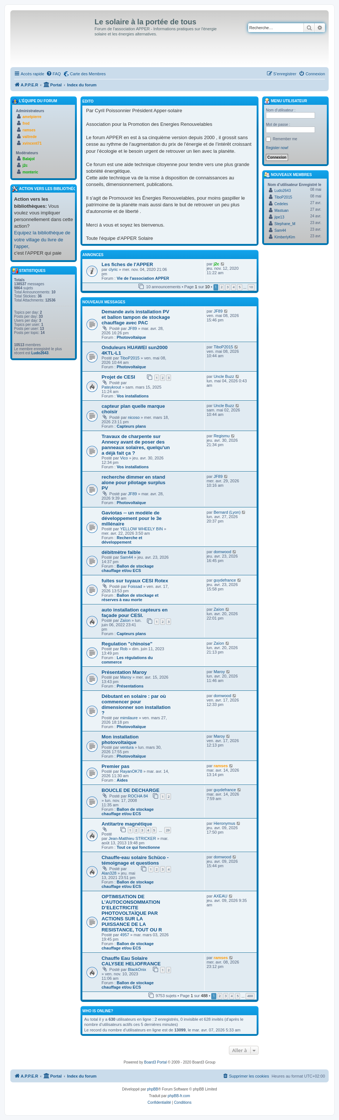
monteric (30, 172)
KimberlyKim (284, 237)
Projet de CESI (118, 377)
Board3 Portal (155, 1062)
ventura (127, 747)
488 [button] (250, 995)
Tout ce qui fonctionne (138, 847)
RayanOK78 (131, 771)
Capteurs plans (131, 426)
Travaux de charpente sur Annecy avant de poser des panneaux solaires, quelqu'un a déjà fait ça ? (136, 445)
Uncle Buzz (223, 376)
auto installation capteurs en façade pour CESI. (135, 612)
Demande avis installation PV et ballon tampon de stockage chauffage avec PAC (136, 317)
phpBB (152, 1089)
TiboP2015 (130, 358)
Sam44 (126, 557)
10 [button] (251, 287)
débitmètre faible (121, 552)
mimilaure (129, 718)
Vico (124, 458)
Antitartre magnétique (127, 824)
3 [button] (228, 287)
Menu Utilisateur (285, 101)
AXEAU (220, 896)
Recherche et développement (122, 539)
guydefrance (224, 580)
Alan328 (109, 873)
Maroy (125, 677)
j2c (216, 264)
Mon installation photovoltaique (120, 739)
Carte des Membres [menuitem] (88, 74)
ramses (220, 766)
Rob (123, 649)
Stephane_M (284, 224)
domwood (222, 551)
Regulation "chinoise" (127, 644)
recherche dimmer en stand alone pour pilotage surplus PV (133, 482)
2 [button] (222, 287)
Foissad (135, 586)
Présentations (130, 686)
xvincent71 (32, 143)
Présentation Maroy (124, 672)
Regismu (221, 436)
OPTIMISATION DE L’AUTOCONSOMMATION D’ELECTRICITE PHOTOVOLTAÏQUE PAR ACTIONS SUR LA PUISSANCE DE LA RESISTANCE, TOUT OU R (132, 913)
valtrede (30, 137)
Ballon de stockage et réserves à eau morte (130, 597)
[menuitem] (53, 73)
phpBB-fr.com (179, 1096)
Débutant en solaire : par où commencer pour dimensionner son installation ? (136, 704)
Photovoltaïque (131, 337)
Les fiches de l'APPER (127, 264)
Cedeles (281, 204)
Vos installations (133, 396)
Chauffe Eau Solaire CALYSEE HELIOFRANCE (131, 960)
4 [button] (233, 287)
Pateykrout (111, 387)
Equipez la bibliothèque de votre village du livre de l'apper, (42, 239)
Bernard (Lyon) (226, 512)
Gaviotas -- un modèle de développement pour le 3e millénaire (132, 518)
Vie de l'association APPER (143, 278)
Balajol (29, 159)
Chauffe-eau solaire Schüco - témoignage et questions (135, 860)
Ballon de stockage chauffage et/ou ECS (128, 568)
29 (168, 830)
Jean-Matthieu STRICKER (132, 838)
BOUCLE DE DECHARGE (131, 790)
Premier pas (116, 766)
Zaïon (125, 620)
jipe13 (279, 217)
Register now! (277, 148)
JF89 (132, 328)
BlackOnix (137, 969)
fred (26, 123)
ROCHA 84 (138, 796)
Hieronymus (224, 823)
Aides (122, 780)
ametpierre (32, 117)
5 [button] (239, 287)
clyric (113, 269)
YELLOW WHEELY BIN (141, 529)
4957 (124, 935)
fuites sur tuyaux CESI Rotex (135, 580)
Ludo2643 (40, 353)
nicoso (134, 417)
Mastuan (281, 211)
